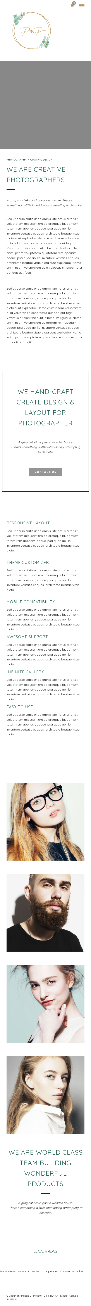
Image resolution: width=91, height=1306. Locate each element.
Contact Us (45, 472)
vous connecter (28, 1271)
